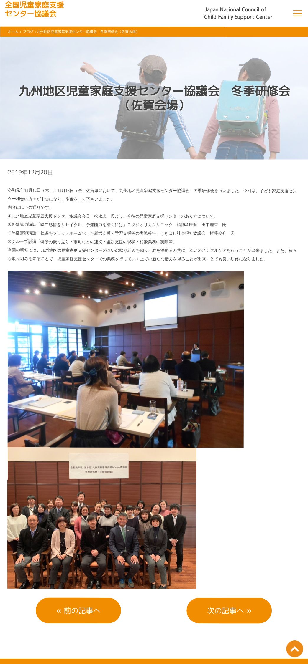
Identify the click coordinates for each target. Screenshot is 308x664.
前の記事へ (82, 610)
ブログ (28, 31)
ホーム (13, 31)
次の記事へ (225, 610)
